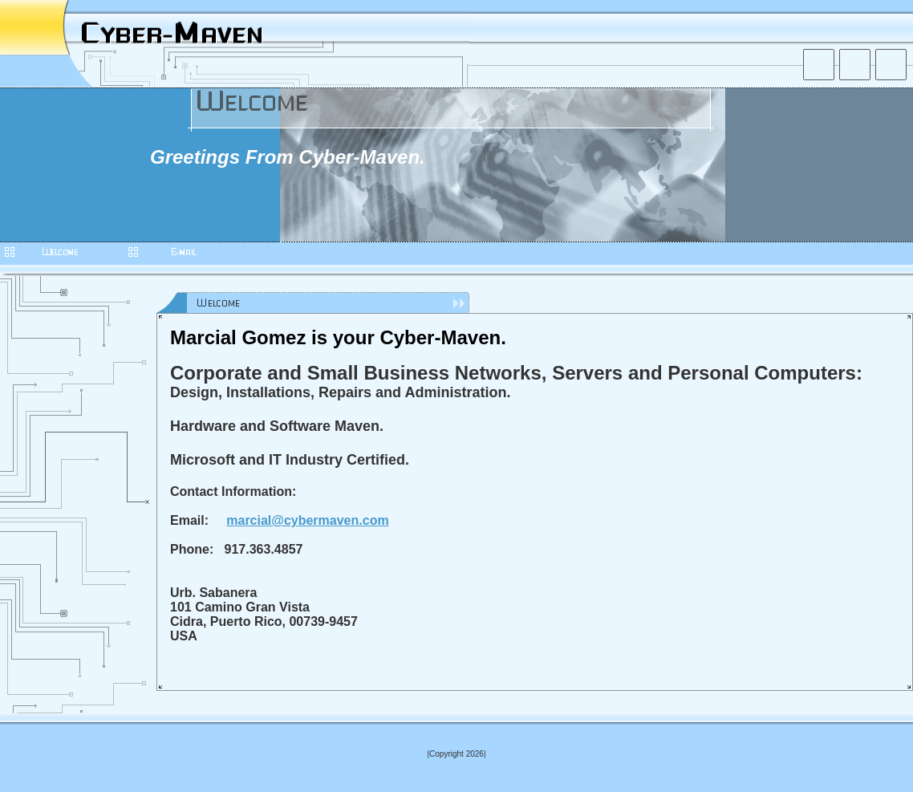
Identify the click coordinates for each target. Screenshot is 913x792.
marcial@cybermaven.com (307, 520)
